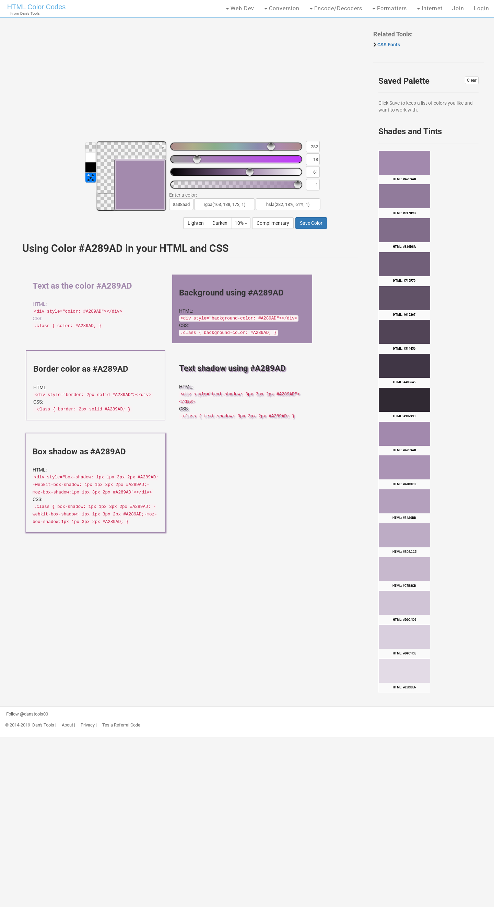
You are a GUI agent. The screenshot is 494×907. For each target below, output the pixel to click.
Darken (219, 223)
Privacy (88, 725)
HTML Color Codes (36, 7)
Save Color (311, 223)
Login (481, 8)
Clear (472, 80)
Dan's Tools (43, 725)
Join (458, 8)
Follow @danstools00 (27, 714)
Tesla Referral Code (121, 725)
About (67, 725)
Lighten (196, 223)
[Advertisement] (186, 82)
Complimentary (273, 223)
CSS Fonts (388, 44)
